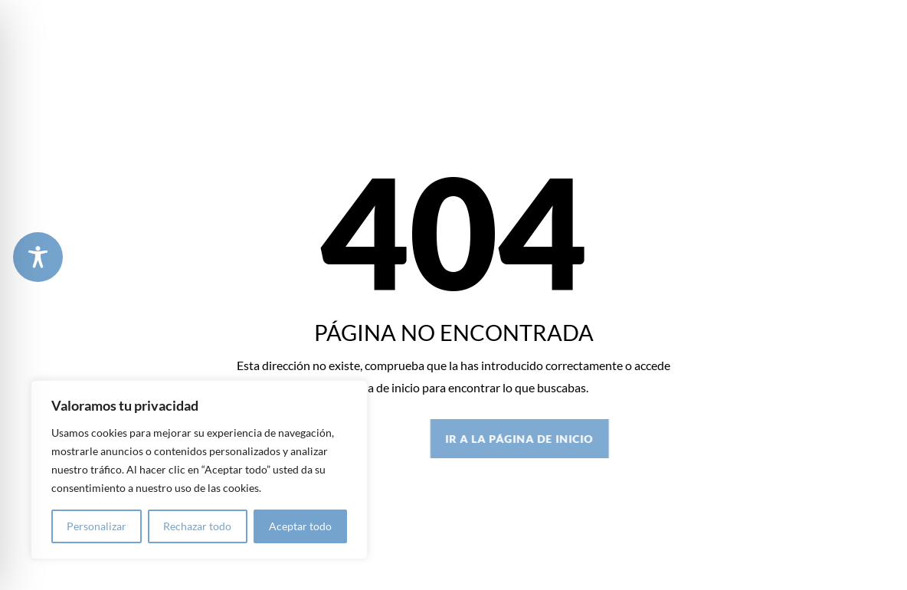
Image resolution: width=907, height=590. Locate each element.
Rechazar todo (197, 526)
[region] (199, 469)
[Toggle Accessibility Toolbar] (37, 257)
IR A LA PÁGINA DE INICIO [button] (609, 438)
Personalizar (96, 526)
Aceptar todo (300, 526)
